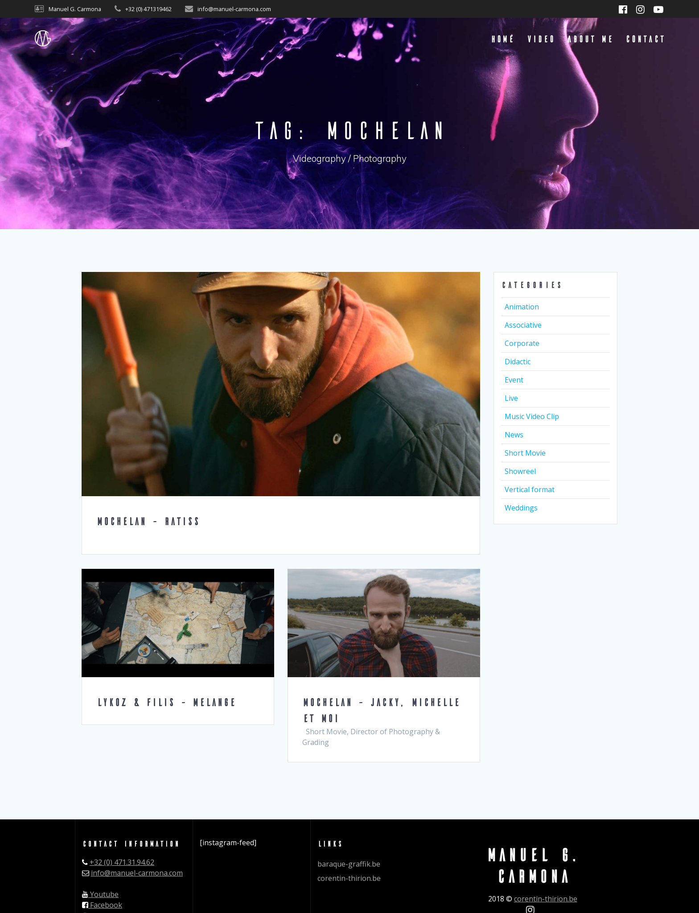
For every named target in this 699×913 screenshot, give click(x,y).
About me (590, 38)
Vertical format (530, 489)
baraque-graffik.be (348, 864)
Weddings (521, 508)
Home (502, 38)
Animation (522, 307)
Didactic (517, 361)
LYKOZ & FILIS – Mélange (165, 701)
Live (511, 398)
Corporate (522, 343)
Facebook (102, 905)
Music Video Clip (532, 416)
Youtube (100, 894)
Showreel (520, 471)
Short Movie (525, 453)
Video (540, 38)
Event (514, 380)
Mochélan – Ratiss (147, 520)
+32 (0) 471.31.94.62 (122, 862)
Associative (523, 325)
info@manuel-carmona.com (137, 873)
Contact (645, 38)
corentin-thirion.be (349, 878)
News (514, 435)
